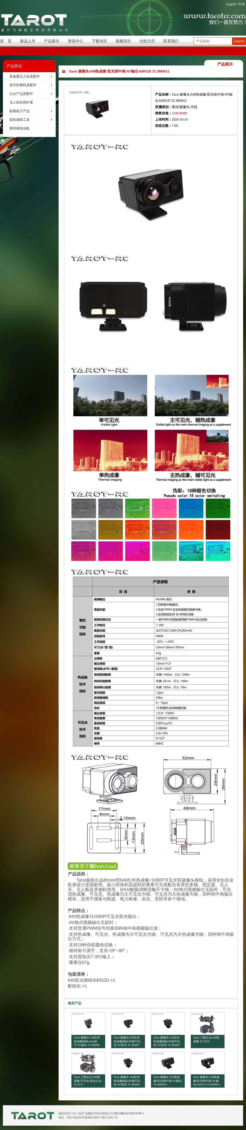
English (231, 4)
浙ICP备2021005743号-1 (129, 1113)
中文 (241, 4)
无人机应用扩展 (21, 102)
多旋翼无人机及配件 (24, 76)
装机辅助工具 (19, 120)
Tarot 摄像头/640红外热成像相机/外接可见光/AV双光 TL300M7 (127, 1041)
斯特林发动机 (19, 128)
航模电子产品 (19, 111)
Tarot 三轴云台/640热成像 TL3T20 (206, 1039)
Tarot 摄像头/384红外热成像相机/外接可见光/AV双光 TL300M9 (127, 1080)
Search (239, 41)
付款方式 (147, 41)
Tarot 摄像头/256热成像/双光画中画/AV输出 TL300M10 (167, 1080)
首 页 (6, 41)
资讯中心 (75, 41)
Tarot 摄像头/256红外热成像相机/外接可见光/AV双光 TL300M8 (166, 1041)
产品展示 (51, 41)
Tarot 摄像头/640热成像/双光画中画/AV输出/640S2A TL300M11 (206, 1080)
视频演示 (123, 41)
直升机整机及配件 (22, 85)
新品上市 (27, 41)
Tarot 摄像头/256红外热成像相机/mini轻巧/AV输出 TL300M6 (87, 1041)
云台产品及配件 (21, 94)
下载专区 (99, 41)
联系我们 (171, 41)
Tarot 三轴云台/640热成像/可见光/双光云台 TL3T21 (88, 1080)
